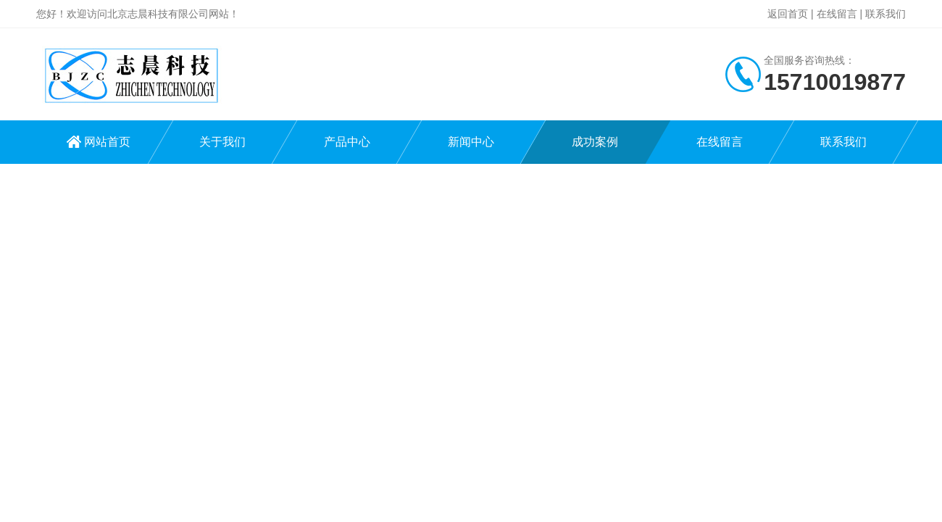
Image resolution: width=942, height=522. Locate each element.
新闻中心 (471, 142)
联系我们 (885, 14)
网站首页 (107, 142)
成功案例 (595, 142)
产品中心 (347, 142)
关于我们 (222, 142)
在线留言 (837, 14)
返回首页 (787, 14)
